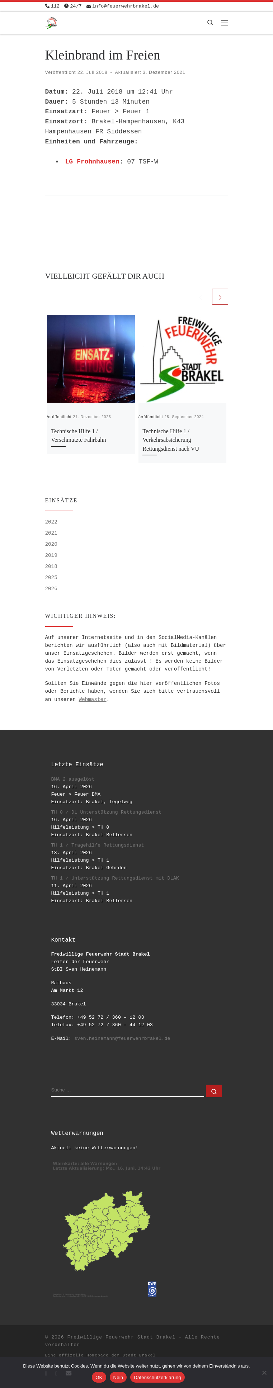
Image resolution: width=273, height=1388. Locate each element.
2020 (51, 544)
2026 (51, 589)
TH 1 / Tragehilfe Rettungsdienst (97, 845)
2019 (51, 555)
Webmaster (93, 699)
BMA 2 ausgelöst (73, 779)
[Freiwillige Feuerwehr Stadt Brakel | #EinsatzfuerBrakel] (51, 22)
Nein (118, 1377)
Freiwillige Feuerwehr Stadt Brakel (121, 1337)
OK (98, 1377)
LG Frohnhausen (92, 161)
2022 (51, 522)
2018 (51, 566)
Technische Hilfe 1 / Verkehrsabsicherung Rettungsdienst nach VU (170, 440)
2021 (51, 533)
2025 (51, 578)
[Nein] (264, 1372)
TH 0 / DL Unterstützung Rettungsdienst (106, 812)
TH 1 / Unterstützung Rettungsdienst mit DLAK (115, 878)
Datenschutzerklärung (157, 1377)
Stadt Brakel (139, 1355)
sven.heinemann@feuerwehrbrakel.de (122, 1038)
